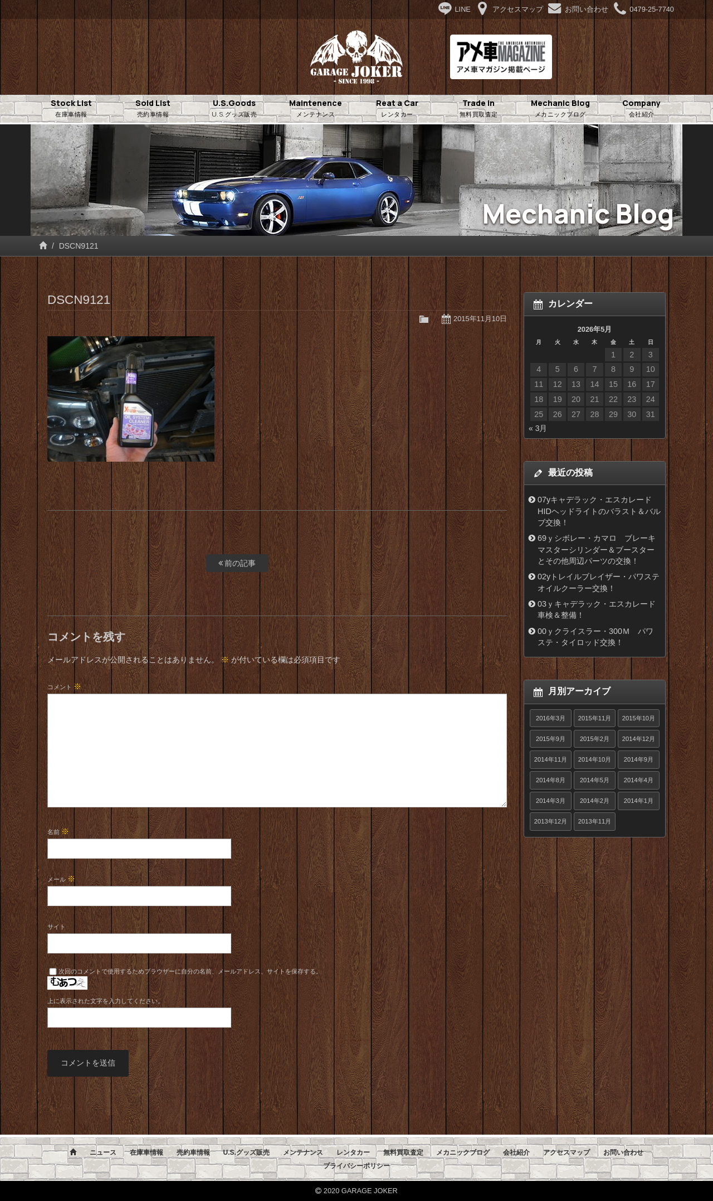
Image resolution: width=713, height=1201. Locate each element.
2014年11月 (550, 759)
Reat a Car (397, 109)
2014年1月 (638, 800)
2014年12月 (638, 738)
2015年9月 (550, 738)
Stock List (71, 109)
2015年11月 (594, 718)
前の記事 (237, 563)
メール (61, 878)
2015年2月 (594, 738)
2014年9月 (638, 759)
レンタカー (353, 1152)
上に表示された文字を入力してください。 (105, 1000)
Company (641, 109)
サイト (56, 926)
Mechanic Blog (560, 109)
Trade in (478, 109)
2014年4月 (638, 780)
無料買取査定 (403, 1152)
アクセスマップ (566, 1152)
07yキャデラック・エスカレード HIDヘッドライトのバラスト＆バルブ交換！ (599, 511)
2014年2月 (594, 800)
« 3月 (538, 428)
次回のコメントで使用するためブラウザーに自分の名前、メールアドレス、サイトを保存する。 (190, 971)
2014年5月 (594, 780)
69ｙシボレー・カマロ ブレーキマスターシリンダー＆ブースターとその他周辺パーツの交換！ (597, 549)
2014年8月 (550, 780)
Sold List (152, 109)
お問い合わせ (623, 1152)
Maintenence (315, 109)
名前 (58, 831)
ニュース (103, 1152)
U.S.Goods (234, 109)
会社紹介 (516, 1152)
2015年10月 (638, 718)
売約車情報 (193, 1152)
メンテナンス (303, 1152)
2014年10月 (594, 759)
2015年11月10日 (480, 318)
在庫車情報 (146, 1152)
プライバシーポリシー (356, 1166)
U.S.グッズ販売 (246, 1152)
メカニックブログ (463, 1152)
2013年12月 (550, 821)
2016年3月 (550, 718)
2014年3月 (550, 800)
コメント (64, 686)
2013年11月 (594, 821)
